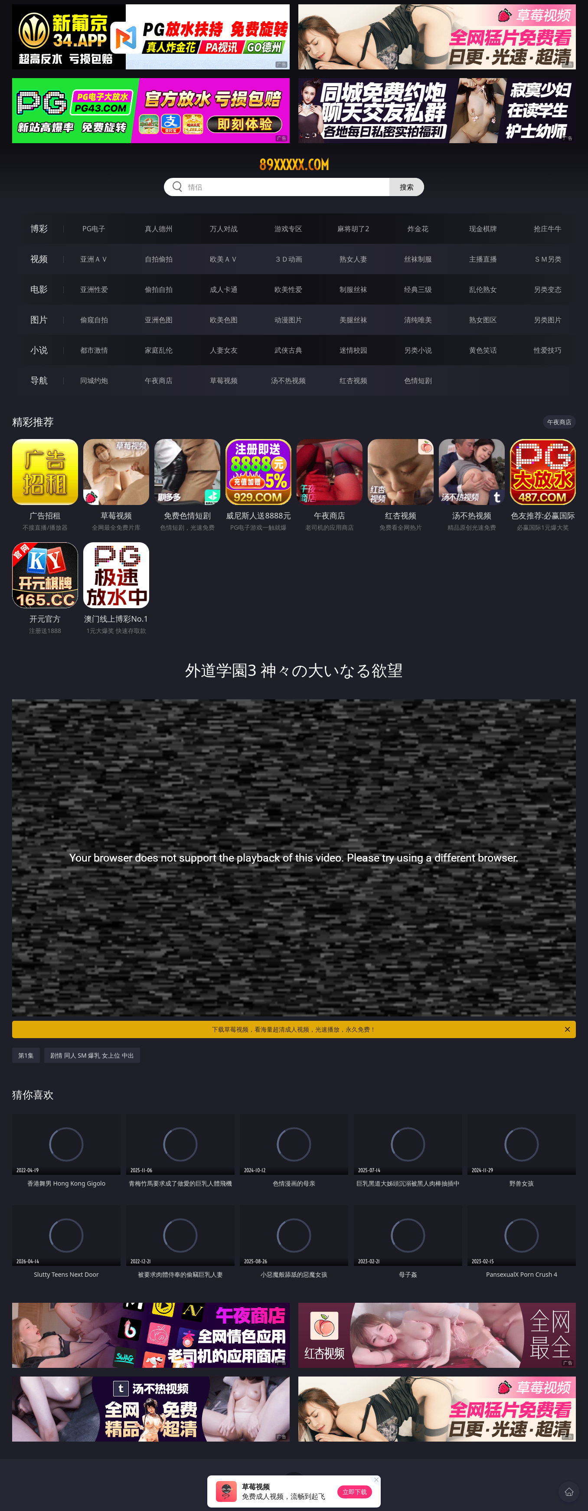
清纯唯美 (418, 319)
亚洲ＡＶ (94, 259)
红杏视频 (353, 380)
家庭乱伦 (159, 350)
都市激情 (94, 350)
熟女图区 (483, 319)
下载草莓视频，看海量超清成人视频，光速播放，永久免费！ (392, 1029)
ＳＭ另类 (548, 259)
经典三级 (418, 289)
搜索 (407, 187)
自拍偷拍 (159, 259)
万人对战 (224, 228)
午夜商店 (159, 380)
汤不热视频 (288, 380)
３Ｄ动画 (288, 259)
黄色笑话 (483, 350)
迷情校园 (353, 350)
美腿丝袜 (353, 319)
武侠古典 (288, 350)
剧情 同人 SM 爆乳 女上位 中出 (92, 1055)
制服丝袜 (353, 289)
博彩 (39, 228)
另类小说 (418, 350)
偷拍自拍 (159, 289)
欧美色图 (224, 319)
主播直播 (483, 259)
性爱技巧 (548, 350)
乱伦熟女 (483, 289)
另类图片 (548, 319)
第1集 (26, 1055)
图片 (39, 319)
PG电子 (93, 228)
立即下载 (355, 1492)
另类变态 (548, 289)
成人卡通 (224, 289)
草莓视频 (224, 380)
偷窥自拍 (94, 319)
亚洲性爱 (94, 289)
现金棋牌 (483, 228)
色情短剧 (418, 380)
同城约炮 (94, 380)
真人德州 (159, 228)
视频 (39, 259)
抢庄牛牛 (548, 228)
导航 (39, 380)
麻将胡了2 (353, 228)
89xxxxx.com (294, 165)
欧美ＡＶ (224, 259)
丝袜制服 (418, 259)
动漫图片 (288, 319)
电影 (39, 289)
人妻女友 (224, 350)
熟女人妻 (353, 259)
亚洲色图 (159, 319)
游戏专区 (288, 228)
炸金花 (418, 228)
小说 (39, 350)
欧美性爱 (288, 289)
